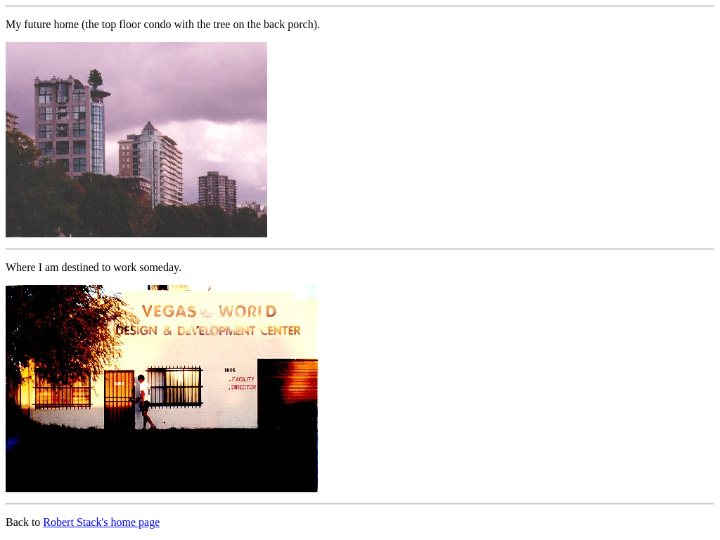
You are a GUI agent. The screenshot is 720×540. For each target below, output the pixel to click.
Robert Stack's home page (101, 522)
